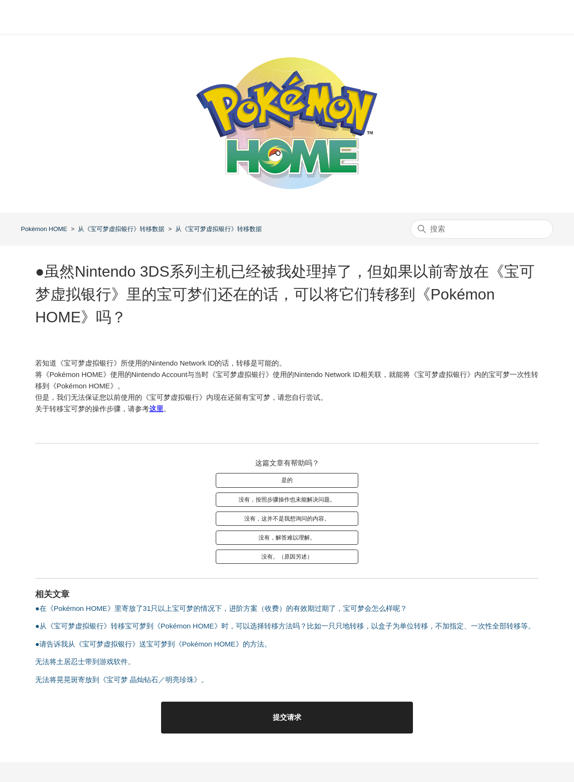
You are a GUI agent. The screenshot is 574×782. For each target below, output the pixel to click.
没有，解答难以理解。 (287, 537)
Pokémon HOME (44, 228)
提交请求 (287, 717)
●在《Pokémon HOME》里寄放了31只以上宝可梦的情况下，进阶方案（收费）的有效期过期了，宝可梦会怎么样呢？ (221, 608)
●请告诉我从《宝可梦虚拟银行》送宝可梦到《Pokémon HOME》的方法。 (153, 644)
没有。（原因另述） (287, 556)
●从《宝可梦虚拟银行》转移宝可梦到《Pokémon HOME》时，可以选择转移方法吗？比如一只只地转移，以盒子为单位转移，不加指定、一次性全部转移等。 (285, 626)
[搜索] (482, 229)
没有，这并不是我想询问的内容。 (287, 518)
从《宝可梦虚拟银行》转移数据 (121, 228)
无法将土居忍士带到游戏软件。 (85, 661)
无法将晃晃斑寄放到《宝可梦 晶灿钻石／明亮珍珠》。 (121, 680)
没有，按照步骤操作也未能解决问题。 (287, 499)
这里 (156, 409)
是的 (287, 480)
